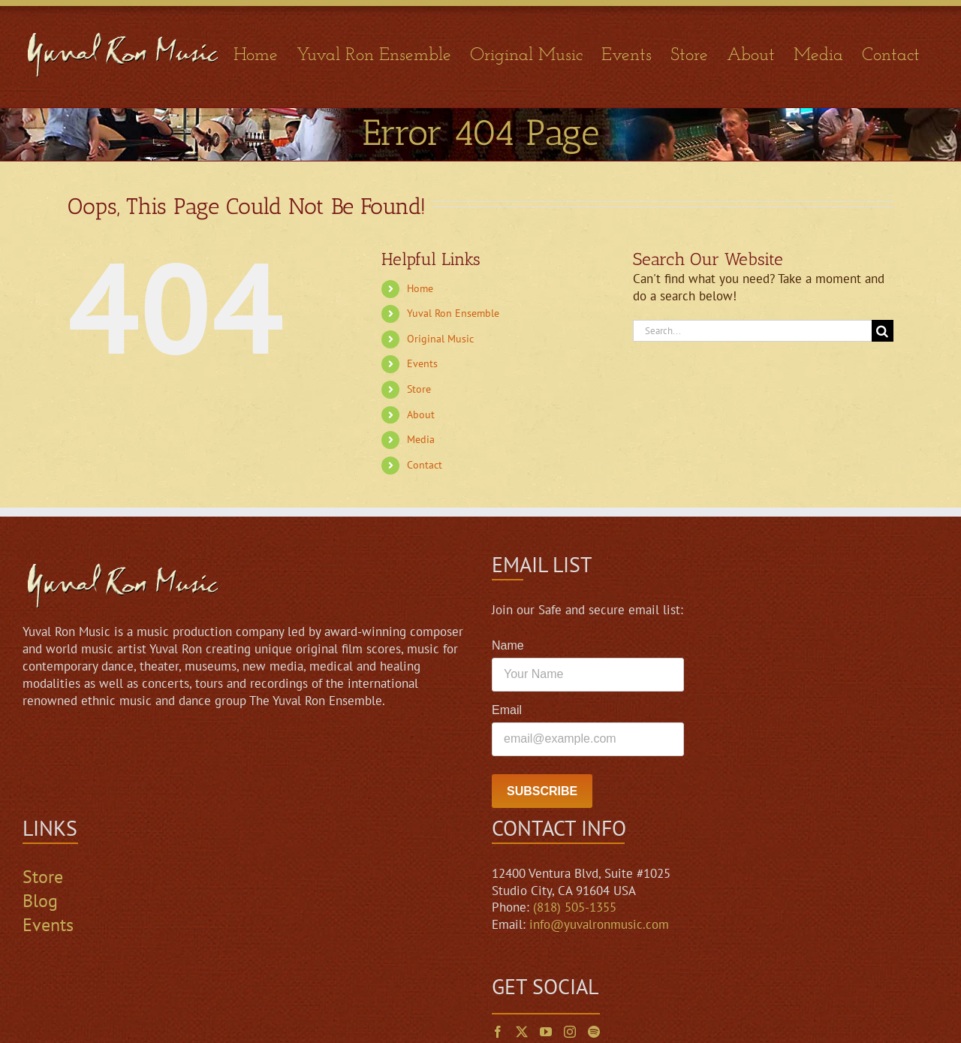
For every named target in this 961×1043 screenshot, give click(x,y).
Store (419, 389)
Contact (424, 465)
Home (420, 288)
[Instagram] (570, 1032)
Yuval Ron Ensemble (453, 313)
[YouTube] (546, 1032)
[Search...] (752, 331)
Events (422, 363)
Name (508, 645)
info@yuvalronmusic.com (599, 924)
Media (421, 439)
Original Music (440, 338)
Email (507, 710)
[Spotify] (594, 1032)
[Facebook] (498, 1032)
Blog (40, 900)
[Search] (882, 331)
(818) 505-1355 (574, 907)
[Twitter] (522, 1032)
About (421, 414)
